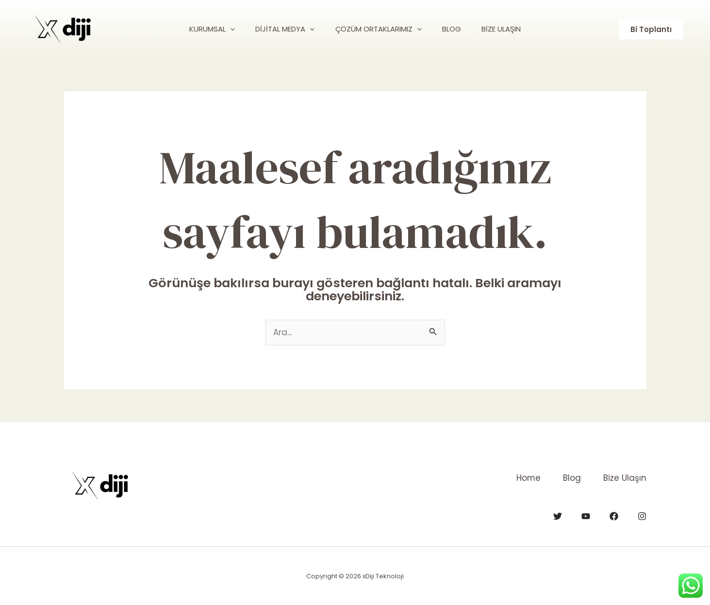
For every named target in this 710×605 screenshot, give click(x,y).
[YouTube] (585, 515)
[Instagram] (642, 515)
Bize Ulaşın (624, 478)
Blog (570, 478)
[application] (223, 29)
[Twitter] (557, 515)
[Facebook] (614, 515)
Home (524, 478)
